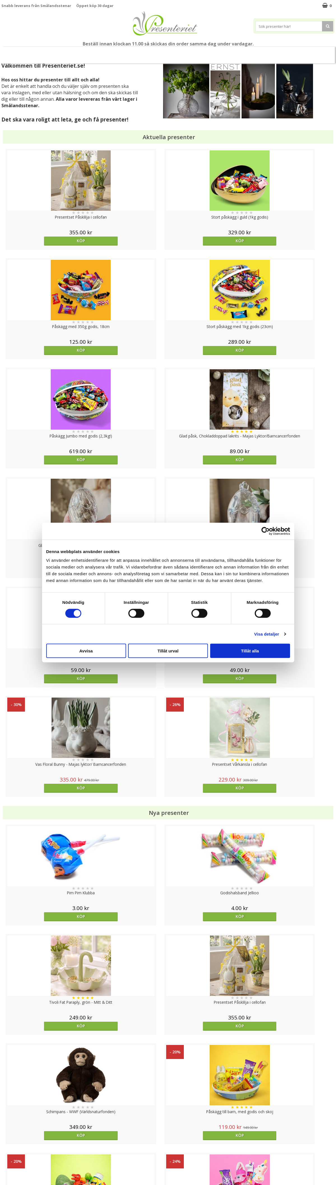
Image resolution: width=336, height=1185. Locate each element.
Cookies (8, 1124)
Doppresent (12, 1175)
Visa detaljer (266, 633)
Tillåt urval (168, 650)
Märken (262, 52)
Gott (238, 52)
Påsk (83, 52)
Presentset (111, 52)
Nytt (49, 53)
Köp (43, 240)
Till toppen (168, 1105)
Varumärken (12, 1132)
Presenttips (145, 52)
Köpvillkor (10, 1141)
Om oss (8, 1149)
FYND (283, 53)
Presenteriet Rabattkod (23, 1158)
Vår (64, 53)
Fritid (216, 52)
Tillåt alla (250, 650)
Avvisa (86, 650)
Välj (209, 935)
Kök (194, 52)
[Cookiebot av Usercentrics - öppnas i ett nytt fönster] (265, 531)
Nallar (6, 1166)
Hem (173, 52)
